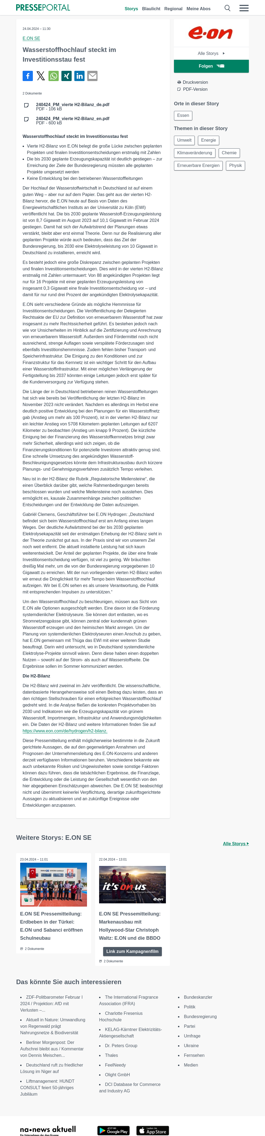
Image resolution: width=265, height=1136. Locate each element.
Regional (173, 8)
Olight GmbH (117, 1074)
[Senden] (92, 76)
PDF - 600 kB (72, 121)
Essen (183, 115)
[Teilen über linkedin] (79, 76)
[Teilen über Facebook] (28, 76)
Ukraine (191, 1045)
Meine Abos (199, 8)
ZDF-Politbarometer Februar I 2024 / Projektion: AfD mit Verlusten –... (51, 1003)
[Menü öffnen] (244, 8)
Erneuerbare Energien (198, 166)
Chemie (230, 153)
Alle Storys (211, 53)
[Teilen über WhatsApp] (53, 76)
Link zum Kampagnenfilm (132, 951)
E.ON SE (31, 38)
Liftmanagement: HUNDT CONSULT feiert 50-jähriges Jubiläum (47, 1087)
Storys (131, 8)
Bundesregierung (200, 1016)
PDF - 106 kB (72, 107)
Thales (111, 1055)
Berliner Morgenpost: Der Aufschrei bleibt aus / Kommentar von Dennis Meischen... (52, 1048)
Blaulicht (151, 8)
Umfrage (192, 1035)
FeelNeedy (115, 1064)
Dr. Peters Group (121, 1045)
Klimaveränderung (194, 153)
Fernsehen (194, 1055)
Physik (183, 179)
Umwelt (184, 140)
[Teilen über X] (41, 76)
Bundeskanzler (198, 997)
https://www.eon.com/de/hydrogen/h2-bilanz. (65, 731)
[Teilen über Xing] (66, 76)
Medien (191, 1064)
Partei (189, 1026)
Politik (190, 1006)
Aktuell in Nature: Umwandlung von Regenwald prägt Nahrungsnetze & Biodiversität (52, 1026)
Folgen (211, 66)
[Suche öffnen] (227, 8)
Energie (209, 140)
